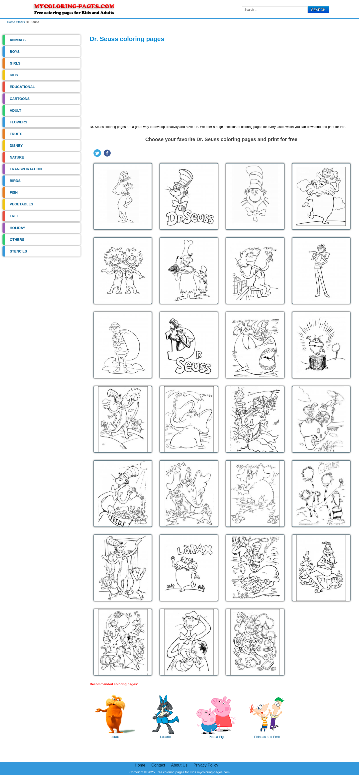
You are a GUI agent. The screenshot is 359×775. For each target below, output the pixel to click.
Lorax (115, 716)
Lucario (165, 716)
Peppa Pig (216, 716)
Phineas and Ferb (267, 716)
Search (318, 10)
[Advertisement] (221, 84)
